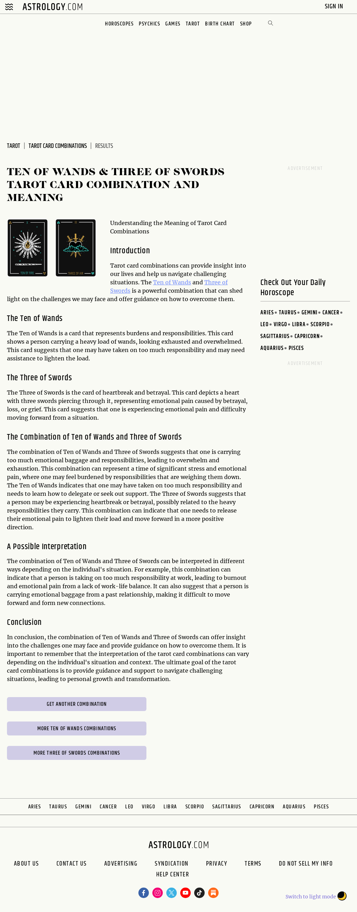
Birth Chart (220, 24)
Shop (246, 24)
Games (173, 24)
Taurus (288, 312)
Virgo (280, 324)
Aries (267, 312)
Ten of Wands (172, 282)
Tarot (193, 24)
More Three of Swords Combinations (76, 753)
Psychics (149, 24)
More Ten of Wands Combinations (76, 728)
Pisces (296, 348)
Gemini (310, 312)
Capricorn (307, 336)
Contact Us (71, 863)
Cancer (331, 312)
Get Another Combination (77, 704)
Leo (264, 324)
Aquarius (272, 348)
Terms (253, 863)
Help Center (172, 875)
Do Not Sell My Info (306, 863)
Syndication (172, 863)
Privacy (217, 863)
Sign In (335, 6)
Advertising (121, 863)
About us (26, 863)
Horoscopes (119, 24)
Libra (299, 324)
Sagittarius (275, 336)
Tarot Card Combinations (58, 146)
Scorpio (320, 324)
